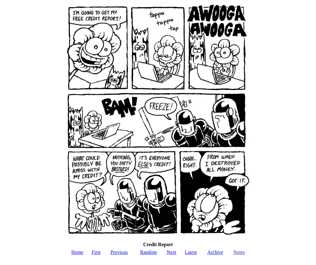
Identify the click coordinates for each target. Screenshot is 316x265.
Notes (239, 252)
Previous (119, 252)
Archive (215, 252)
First (96, 252)
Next (171, 252)
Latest (191, 252)
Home (77, 252)
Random (148, 252)
